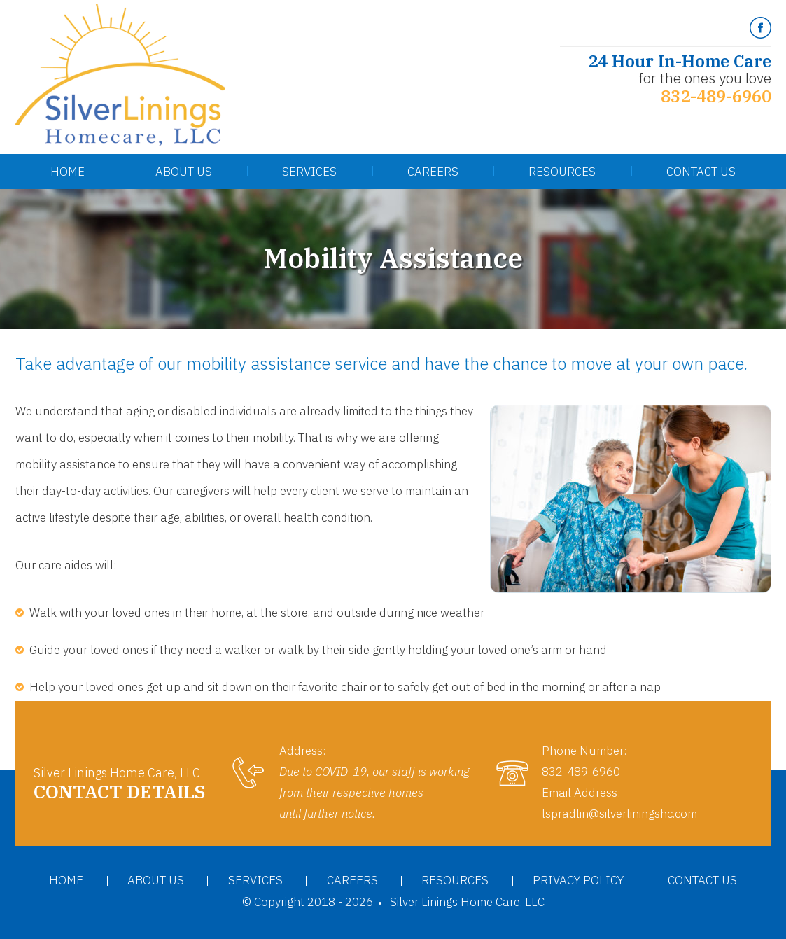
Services (309, 171)
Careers (432, 171)
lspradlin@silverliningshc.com (619, 813)
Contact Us (701, 171)
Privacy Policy (578, 880)
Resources (562, 171)
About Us (183, 171)
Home (67, 171)
